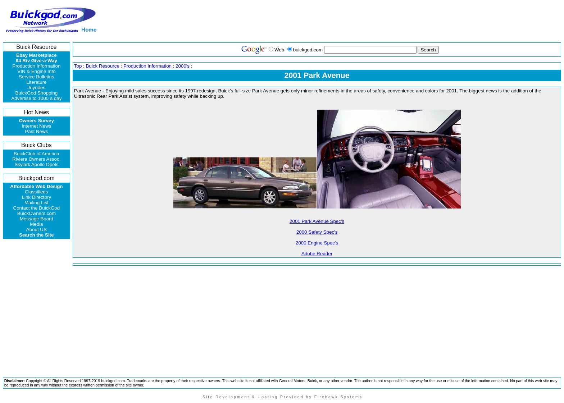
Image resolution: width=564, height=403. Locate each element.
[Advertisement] (429, 20)
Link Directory (36, 197)
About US (36, 229)
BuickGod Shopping (36, 93)
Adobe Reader (316, 253)
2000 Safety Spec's (316, 232)
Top (78, 66)
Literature (36, 82)
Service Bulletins (36, 76)
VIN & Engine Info (36, 71)
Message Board (36, 218)
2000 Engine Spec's (317, 243)
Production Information (36, 66)
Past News (36, 131)
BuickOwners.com (36, 213)
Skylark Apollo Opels (36, 164)
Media (36, 224)
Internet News (36, 126)
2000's (183, 66)
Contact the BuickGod (36, 208)
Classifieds (36, 191)
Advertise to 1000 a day (36, 98)
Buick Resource (102, 66)
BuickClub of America (36, 153)
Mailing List (36, 202)
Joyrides (37, 87)
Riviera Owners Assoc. (36, 159)
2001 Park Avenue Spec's (317, 221)
